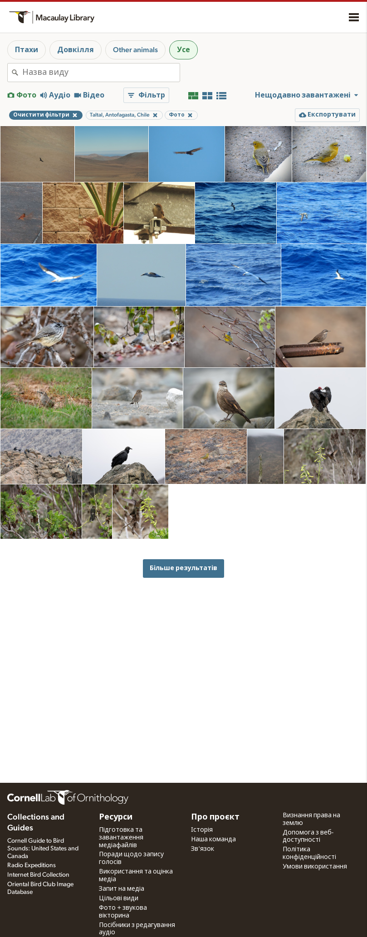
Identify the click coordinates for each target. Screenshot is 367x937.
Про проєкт (215, 817)
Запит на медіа (121, 889)
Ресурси (115, 817)
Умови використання (315, 867)
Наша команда (213, 839)
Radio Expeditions (31, 865)
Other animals (135, 50)
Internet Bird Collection (38, 875)
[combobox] (101, 72)
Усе (183, 50)
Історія (202, 830)
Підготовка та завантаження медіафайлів (121, 838)
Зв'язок (202, 849)
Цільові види (118, 898)
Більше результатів (183, 568)
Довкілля (75, 50)
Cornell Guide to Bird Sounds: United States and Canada (42, 848)
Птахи (26, 50)
